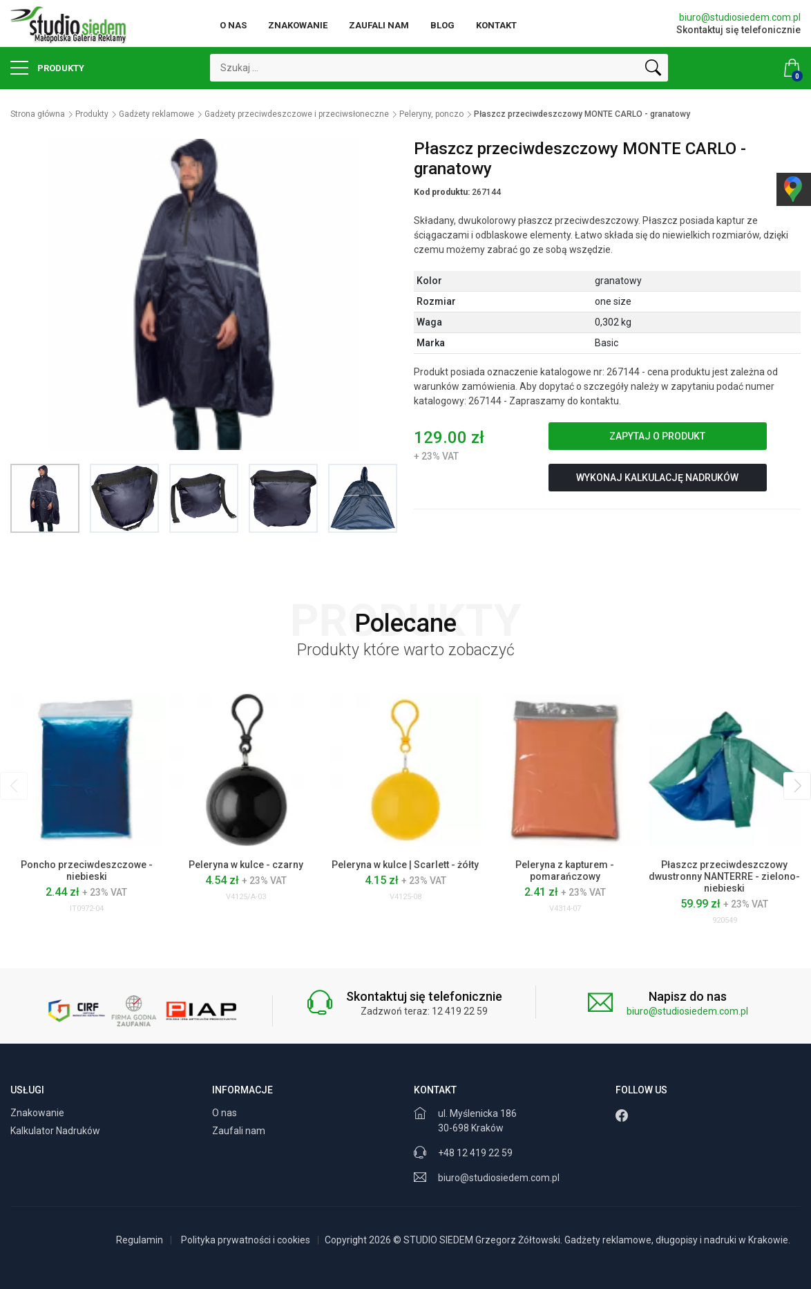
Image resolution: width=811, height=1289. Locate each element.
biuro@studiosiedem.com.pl (740, 17)
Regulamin (139, 1239)
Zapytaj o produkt (657, 436)
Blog (442, 25)
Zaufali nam (379, 25)
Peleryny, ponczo (431, 114)
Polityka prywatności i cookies (245, 1239)
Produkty (47, 67)
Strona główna (37, 114)
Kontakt (496, 25)
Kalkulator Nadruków (56, 1130)
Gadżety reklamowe (156, 114)
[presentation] (14, 786)
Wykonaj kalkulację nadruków (657, 477)
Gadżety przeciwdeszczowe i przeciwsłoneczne (296, 114)
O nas (233, 25)
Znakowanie (297, 25)
